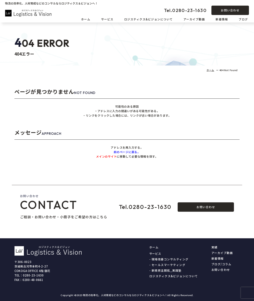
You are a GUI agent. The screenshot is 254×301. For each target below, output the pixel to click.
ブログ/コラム (221, 264)
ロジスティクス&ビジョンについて (148, 19)
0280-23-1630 (185, 10)
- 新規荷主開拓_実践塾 (165, 270)
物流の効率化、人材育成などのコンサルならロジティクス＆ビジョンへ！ (125, 295)
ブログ (243, 19)
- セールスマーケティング (167, 264)
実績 (214, 247)
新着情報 (222, 19)
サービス (107, 19)
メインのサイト (106, 156)
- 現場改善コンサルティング (169, 259)
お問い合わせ (230, 10)
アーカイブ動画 (194, 19)
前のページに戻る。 (127, 152)
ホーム (85, 19)
